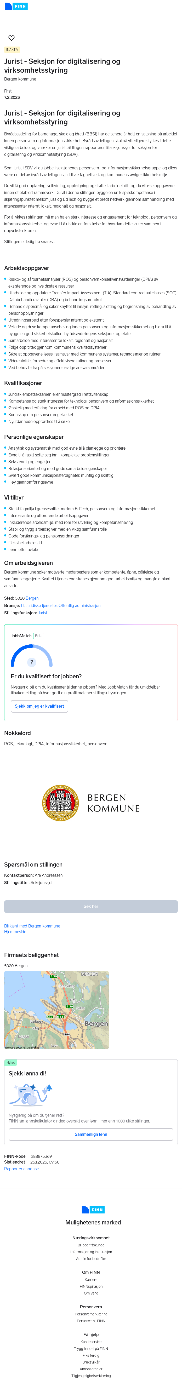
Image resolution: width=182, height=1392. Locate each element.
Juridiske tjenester (41, 605)
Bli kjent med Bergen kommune (32, 926)
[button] (11, 38)
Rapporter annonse (21, 1168)
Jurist (42, 612)
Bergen (32, 598)
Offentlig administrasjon (80, 605)
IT (22, 605)
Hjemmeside (15, 931)
